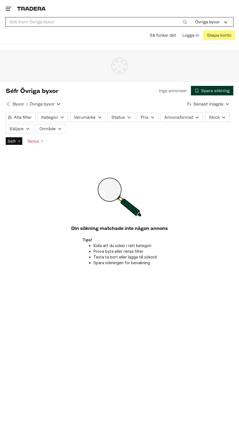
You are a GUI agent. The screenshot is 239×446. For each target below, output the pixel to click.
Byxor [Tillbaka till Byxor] (18, 104)
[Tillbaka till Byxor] (8, 104)
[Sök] (185, 21)
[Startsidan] (31, 8)
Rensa (35, 141)
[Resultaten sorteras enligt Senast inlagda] (208, 104)
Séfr (14, 141)
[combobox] (98, 21)
